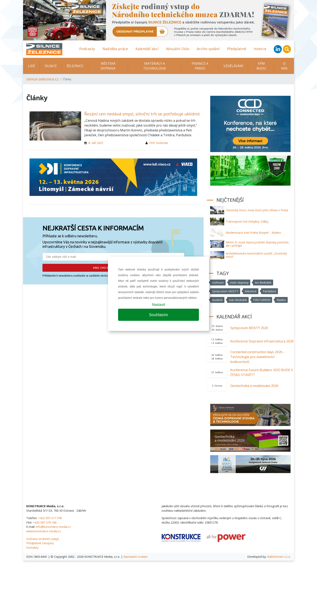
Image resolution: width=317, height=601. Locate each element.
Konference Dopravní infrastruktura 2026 (262, 341)
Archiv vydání (208, 48)
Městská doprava (107, 66)
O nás (284, 66)
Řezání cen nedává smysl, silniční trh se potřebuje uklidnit (142, 114)
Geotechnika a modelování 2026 (254, 385)
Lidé (31, 66)
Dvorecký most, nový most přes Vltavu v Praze (257, 210)
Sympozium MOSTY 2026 (249, 328)
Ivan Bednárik (238, 300)
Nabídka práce (115, 48)
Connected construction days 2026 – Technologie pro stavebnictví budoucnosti (257, 357)
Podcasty (87, 48)
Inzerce (260, 48)
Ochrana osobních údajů (42, 539)
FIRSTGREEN (262, 300)
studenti (217, 300)
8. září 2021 (96, 143)
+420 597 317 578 (50, 518)
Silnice (51, 66)
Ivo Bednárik (263, 282)
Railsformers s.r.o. (279, 557)
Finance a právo (200, 66)
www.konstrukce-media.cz (43, 531)
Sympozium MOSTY (225, 291)
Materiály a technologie (154, 66)
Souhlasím (158, 315)
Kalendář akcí (146, 48)
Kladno (281, 300)
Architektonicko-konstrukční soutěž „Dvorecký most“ (256, 255)
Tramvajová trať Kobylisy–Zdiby (247, 221)
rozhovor (218, 282)
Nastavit (158, 305)
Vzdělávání (233, 66)
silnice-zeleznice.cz (42, 79)
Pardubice (269, 291)
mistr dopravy (239, 282)
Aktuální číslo (177, 48)
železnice (251, 291)
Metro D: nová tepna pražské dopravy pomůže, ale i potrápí (257, 243)
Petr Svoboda (158, 143)
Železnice (75, 66)
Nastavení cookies (135, 557)
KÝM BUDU (261, 66)
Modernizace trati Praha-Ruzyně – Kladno (253, 232)
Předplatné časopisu (40, 543)
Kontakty (32, 547)
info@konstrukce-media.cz (53, 527)
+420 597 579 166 (44, 522)
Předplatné (236, 48)
